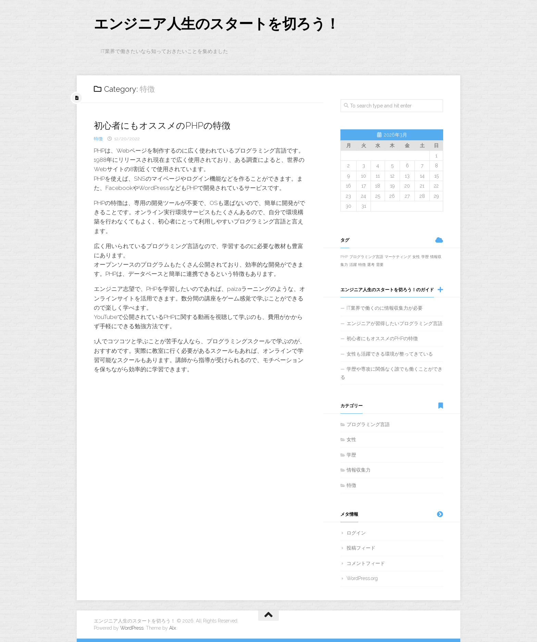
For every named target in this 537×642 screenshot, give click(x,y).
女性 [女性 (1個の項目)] (416, 257)
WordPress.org (362, 578)
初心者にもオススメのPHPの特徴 (162, 125)
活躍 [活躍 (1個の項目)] (353, 265)
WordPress (131, 628)
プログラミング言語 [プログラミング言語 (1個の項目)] (366, 257)
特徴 (98, 138)
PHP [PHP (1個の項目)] (344, 257)
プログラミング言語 (368, 424)
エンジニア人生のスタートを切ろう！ (217, 23)
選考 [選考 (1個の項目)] (371, 265)
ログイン (356, 533)
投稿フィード (361, 548)
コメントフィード (366, 563)
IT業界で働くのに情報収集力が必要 (385, 308)
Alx (172, 628)
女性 (351, 439)
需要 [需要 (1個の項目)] (380, 265)
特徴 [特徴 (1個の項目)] (362, 265)
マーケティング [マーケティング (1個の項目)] (398, 257)
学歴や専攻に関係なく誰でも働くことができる (391, 373)
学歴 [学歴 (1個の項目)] (425, 257)
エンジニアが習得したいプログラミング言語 (394, 323)
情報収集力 (359, 470)
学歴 (351, 455)
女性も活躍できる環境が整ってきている (390, 354)
